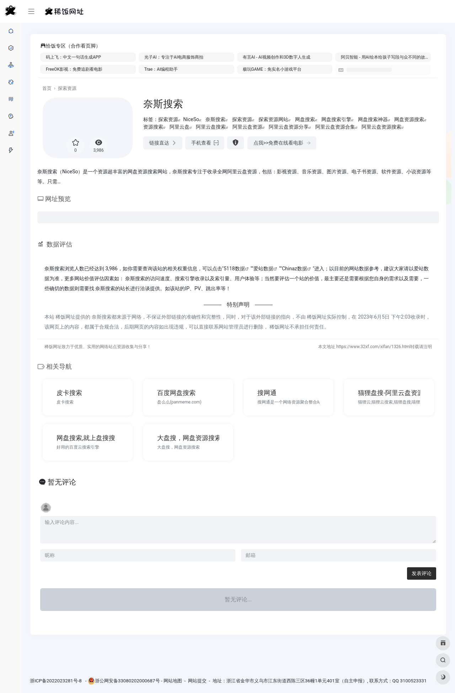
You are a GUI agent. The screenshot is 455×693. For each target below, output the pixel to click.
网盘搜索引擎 (336, 119)
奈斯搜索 (215, 119)
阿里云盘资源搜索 (381, 127)
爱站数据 (263, 268)
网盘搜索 (305, 119)
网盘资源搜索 (409, 119)
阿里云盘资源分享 (289, 127)
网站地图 (173, 680)
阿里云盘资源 (247, 127)
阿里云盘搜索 (211, 127)
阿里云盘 (179, 127)
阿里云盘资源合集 (335, 127)
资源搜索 (153, 127)
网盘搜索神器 (373, 119)
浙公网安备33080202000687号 (127, 680)
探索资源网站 (273, 119)
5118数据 (234, 268)
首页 (47, 88)
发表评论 (422, 573)
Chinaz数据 (294, 268)
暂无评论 (62, 482)
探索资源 (67, 88)
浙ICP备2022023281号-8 (56, 680)
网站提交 (197, 680)
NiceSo (191, 119)
